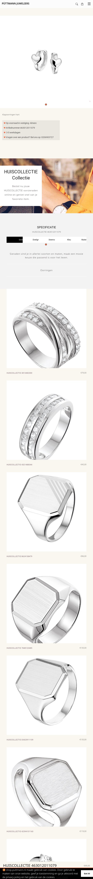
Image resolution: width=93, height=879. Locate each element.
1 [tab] (46, 104)
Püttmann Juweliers (76, 854)
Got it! (87, 873)
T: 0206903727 (34, 854)
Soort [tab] (21, 239)
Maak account (13, 858)
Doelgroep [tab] (37, 239)
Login (10, 854)
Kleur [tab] (69, 239)
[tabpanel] (46, 62)
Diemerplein (73, 858)
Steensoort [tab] (53, 239)
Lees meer (62, 877)
